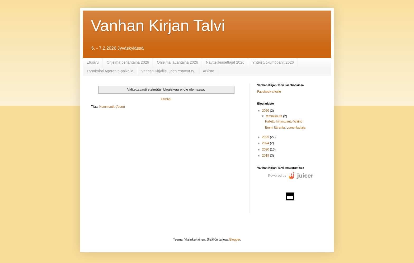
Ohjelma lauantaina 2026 (177, 62)
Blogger (234, 239)
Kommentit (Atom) (112, 107)
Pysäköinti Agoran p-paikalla (110, 71)
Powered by (277, 175)
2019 (266, 155)
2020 (266, 149)
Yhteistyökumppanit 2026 (273, 62)
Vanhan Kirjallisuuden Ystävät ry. (168, 71)
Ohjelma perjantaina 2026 (128, 62)
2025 (266, 137)
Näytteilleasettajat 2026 (225, 62)
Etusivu (93, 62)
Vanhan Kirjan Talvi (158, 25)
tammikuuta (274, 116)
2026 (266, 110)
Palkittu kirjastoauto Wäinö (283, 121)
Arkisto (208, 71)
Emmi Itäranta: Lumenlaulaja (285, 127)
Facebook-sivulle (269, 91)
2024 (266, 143)
